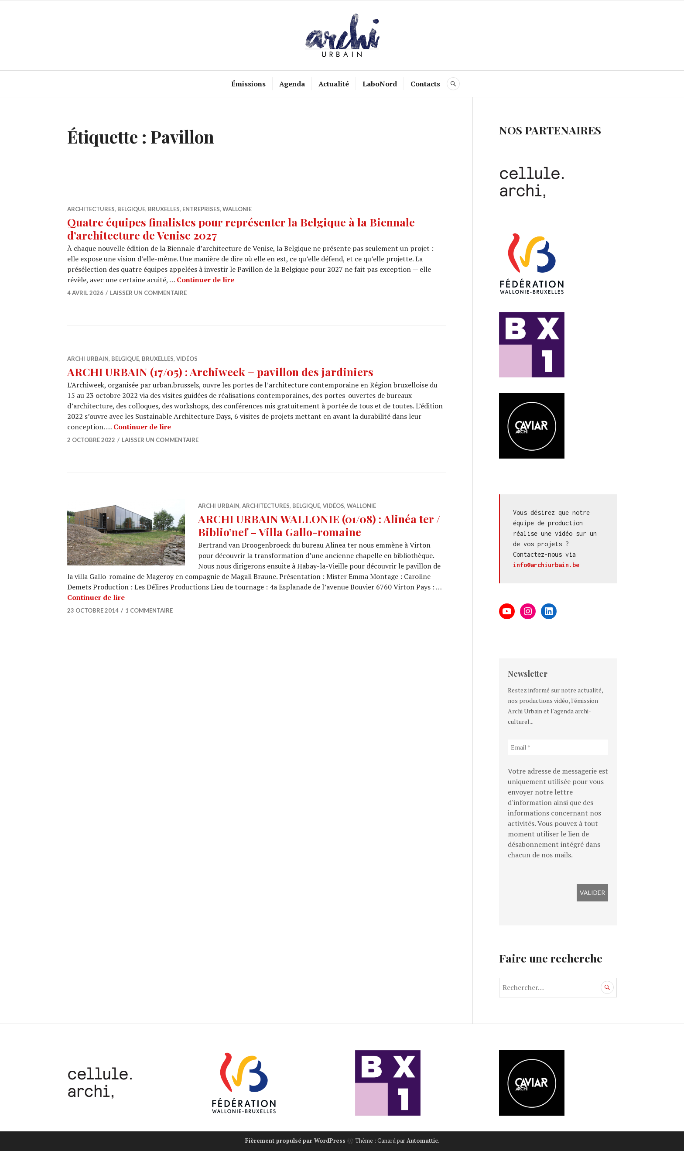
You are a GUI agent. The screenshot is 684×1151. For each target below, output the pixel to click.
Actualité (333, 84)
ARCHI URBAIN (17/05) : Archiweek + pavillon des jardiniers (220, 371)
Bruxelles (164, 209)
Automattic (422, 1140)
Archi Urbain (88, 358)
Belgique (131, 209)
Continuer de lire (205, 279)
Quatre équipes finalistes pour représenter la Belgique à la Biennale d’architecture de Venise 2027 (241, 228)
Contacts (425, 84)
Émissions (248, 84)
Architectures (91, 209)
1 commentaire (149, 610)
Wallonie (237, 209)
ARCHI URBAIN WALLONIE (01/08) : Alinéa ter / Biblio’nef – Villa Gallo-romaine (319, 525)
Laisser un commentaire (148, 292)
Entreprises (201, 209)
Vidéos (187, 358)
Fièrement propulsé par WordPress (295, 1140)
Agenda (292, 84)
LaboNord (380, 84)
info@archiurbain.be (546, 565)
